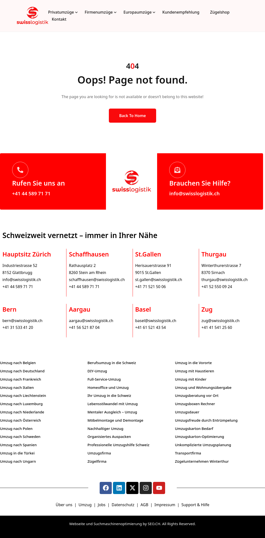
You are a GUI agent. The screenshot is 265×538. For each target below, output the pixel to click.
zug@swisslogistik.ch (220, 320)
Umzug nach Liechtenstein (23, 395)
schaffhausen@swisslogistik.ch (97, 279)
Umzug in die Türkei (17, 453)
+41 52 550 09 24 (216, 286)
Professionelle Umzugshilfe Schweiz (118, 444)
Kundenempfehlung (181, 12)
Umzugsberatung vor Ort (196, 395)
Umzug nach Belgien (18, 362)
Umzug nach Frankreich (20, 379)
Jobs (101, 504)
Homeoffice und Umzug (108, 387)
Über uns (64, 504)
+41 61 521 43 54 (150, 327)
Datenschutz (123, 504)
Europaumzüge (137, 12)
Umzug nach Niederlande (22, 412)
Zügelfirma (97, 461)
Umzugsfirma (99, 453)
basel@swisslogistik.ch (155, 320)
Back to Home (132, 115)
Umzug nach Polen (16, 428)
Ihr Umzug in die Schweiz (109, 395)
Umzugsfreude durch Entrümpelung (206, 420)
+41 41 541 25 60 (216, 327)
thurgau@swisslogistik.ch (224, 279)
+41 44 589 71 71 (31, 193)
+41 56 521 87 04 (84, 327)
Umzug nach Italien (17, 387)
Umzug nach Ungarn (18, 461)
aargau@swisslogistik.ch (91, 320)
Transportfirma (188, 453)
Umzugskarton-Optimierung (199, 436)
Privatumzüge (61, 12)
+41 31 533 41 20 (17, 327)
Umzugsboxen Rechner (195, 403)
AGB (145, 504)
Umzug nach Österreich (20, 420)
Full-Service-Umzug (104, 379)
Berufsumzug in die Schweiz (112, 362)
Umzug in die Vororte (193, 362)
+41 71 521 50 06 (150, 286)
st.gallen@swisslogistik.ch (158, 279)
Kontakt (59, 19)
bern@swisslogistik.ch (22, 320)
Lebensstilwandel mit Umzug (113, 403)
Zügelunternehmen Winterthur (202, 461)
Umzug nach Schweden (20, 436)
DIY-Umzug (97, 370)
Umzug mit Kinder (190, 379)
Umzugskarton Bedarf (194, 428)
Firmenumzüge (99, 12)
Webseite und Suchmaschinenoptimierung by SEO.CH (114, 523)
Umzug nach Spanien (18, 444)
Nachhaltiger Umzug (105, 428)
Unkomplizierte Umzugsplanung (203, 444)
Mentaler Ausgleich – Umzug (112, 412)
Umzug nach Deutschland (22, 370)
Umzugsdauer (187, 412)
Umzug (86, 504)
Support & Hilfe (195, 504)
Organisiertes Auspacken (109, 436)
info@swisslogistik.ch (194, 193)
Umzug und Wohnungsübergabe (203, 387)
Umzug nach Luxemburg (21, 403)
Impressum (165, 504)
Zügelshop (220, 12)
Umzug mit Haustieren (194, 370)
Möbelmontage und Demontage (115, 420)
